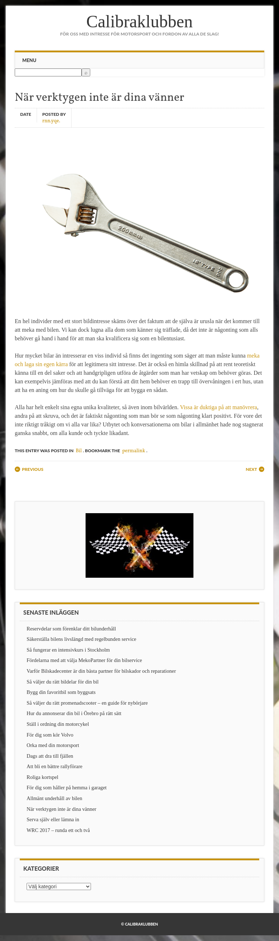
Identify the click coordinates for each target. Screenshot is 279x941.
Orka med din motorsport (53, 745)
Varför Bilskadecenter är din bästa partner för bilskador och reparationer (101, 671)
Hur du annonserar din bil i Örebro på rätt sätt (74, 713)
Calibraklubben (139, 21)
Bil (79, 451)
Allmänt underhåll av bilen (54, 798)
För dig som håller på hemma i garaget (67, 787)
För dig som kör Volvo (50, 735)
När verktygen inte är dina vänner (61, 809)
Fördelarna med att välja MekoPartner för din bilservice (84, 660)
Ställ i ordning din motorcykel (58, 724)
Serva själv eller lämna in (53, 819)
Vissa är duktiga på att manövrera (218, 407)
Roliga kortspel (42, 777)
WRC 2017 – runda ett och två (58, 830)
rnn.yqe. (51, 121)
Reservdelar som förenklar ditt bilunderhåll (71, 629)
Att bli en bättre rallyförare (54, 766)
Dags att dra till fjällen (50, 756)
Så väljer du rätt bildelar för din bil (63, 682)
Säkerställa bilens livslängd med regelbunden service (81, 639)
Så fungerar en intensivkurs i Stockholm (68, 650)
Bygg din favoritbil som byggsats (61, 692)
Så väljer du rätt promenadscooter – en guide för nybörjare (87, 703)
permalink (133, 451)
